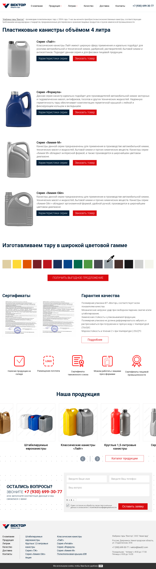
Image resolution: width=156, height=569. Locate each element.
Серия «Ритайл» (65, 543)
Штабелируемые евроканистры (36, 446)
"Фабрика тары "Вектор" (13, 19)
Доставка (104, 6)
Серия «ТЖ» (31, 550)
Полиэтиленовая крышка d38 (72, 554)
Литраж (72, 6)
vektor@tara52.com (139, 547)
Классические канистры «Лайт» (78, 446)
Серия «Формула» (66, 547)
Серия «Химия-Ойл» (35, 554)
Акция (28, 557)
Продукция (54, 6)
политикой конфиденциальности (103, 507)
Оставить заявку (133, 506)
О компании (37, 6)
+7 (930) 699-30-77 (143, 5)
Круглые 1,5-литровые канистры (120, 446)
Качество (88, 6)
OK (100, 566)
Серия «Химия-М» (66, 550)
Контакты (120, 6)
